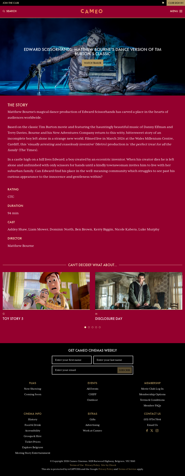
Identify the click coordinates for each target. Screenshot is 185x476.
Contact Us (152, 414)
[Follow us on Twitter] (151, 430)
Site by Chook (108, 465)
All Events (92, 388)
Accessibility (32, 430)
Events (92, 383)
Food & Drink (33, 425)
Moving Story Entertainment (32, 452)
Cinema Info (33, 414)
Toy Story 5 (13, 318)
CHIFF (92, 394)
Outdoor (92, 399)
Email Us (152, 425)
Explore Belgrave (32, 447)
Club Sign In (175, 3)
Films (32, 383)
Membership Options (152, 394)
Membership (152, 383)
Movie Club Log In (152, 388)
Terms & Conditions (152, 399)
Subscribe (124, 370)
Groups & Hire (33, 436)
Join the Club (11, 3)
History (32, 419)
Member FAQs (152, 405)
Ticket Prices (32, 441)
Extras (92, 414)
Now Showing (32, 388)
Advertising (92, 425)
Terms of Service (127, 469)
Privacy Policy (92, 465)
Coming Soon (32, 394)
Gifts (92, 419)
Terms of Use (77, 465)
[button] (85, 327)
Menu (176, 11)
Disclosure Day (108, 318)
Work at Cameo (92, 430)
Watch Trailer (92, 63)
